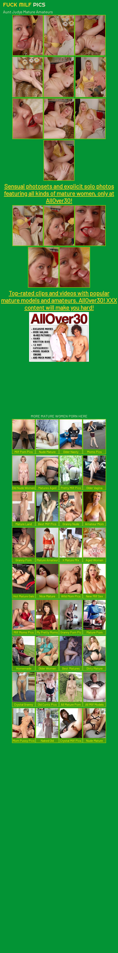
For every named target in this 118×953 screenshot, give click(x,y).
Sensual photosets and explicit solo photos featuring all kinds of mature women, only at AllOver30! (59, 193)
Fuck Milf (24, 4)
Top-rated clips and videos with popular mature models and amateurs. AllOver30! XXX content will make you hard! (59, 300)
